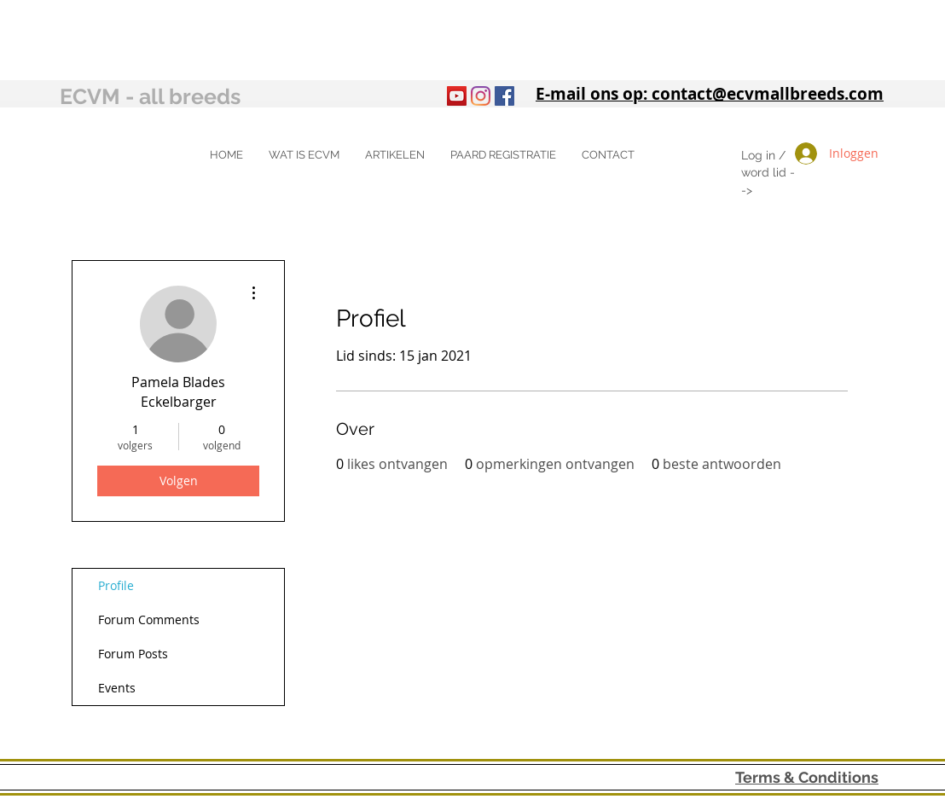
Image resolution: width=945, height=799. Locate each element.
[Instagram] (480, 96)
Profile (116, 585)
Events (117, 688)
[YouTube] (457, 96)
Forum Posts (133, 654)
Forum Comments (149, 619)
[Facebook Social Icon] (504, 96)
